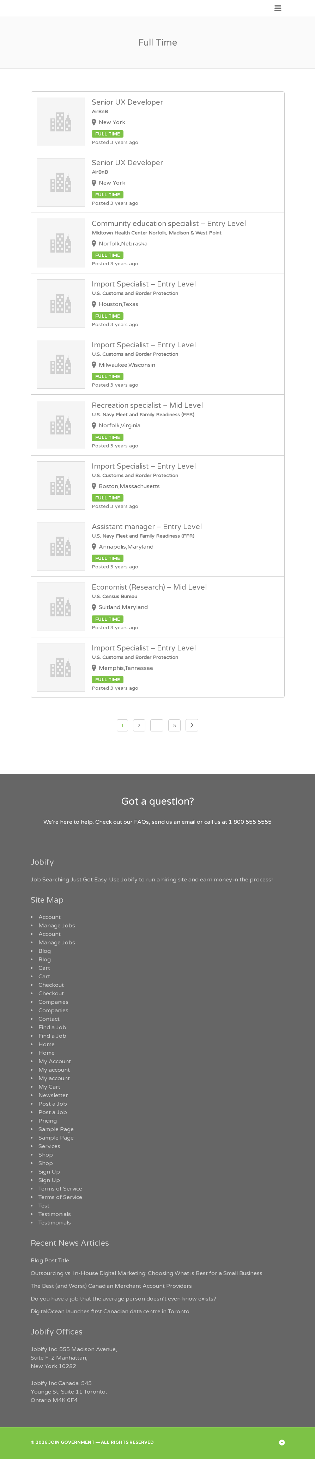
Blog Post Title (50, 1260)
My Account (54, 1061)
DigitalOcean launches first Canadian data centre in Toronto (110, 1311)
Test (43, 1205)
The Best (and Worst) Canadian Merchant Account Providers (111, 1286)
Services (49, 1146)
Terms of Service (60, 1188)
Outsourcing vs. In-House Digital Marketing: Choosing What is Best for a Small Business (146, 1273)
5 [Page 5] (174, 725)
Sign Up (49, 1171)
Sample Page (56, 1129)
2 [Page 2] (139, 725)
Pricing (47, 1120)
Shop (45, 1154)
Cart (44, 968)
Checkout (51, 985)
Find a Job (52, 1027)
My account (54, 1069)
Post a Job (52, 1103)
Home (46, 1044)
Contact (49, 1019)
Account (49, 917)
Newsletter (53, 1095)
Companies (53, 1002)
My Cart (49, 1086)
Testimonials (54, 1214)
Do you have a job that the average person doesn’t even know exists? (123, 1298)
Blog (44, 951)
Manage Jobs (56, 925)
